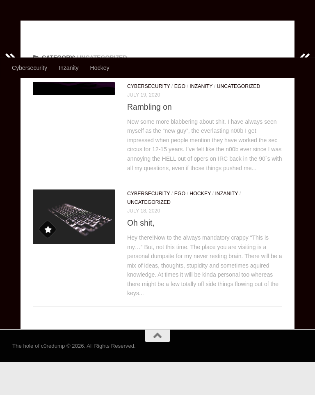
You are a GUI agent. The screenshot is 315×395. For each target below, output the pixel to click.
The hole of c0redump (89, 26)
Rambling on (149, 139)
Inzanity (69, 68)
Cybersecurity (29, 68)
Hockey (100, 68)
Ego (179, 119)
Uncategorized (238, 119)
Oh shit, (141, 255)
